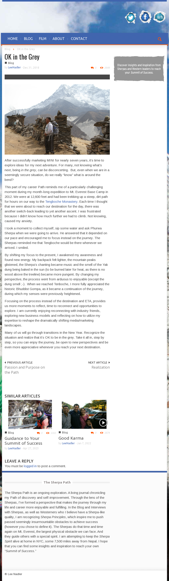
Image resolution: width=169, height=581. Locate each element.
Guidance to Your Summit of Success (23, 440)
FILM (42, 39)
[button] (160, 38)
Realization (101, 367)
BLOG (28, 39)
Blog (7, 49)
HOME (13, 39)
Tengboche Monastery (61, 201)
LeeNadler (14, 67)
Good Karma (71, 438)
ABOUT (59, 39)
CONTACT (79, 39)
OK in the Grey (22, 57)
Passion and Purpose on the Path (25, 370)
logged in (30, 466)
